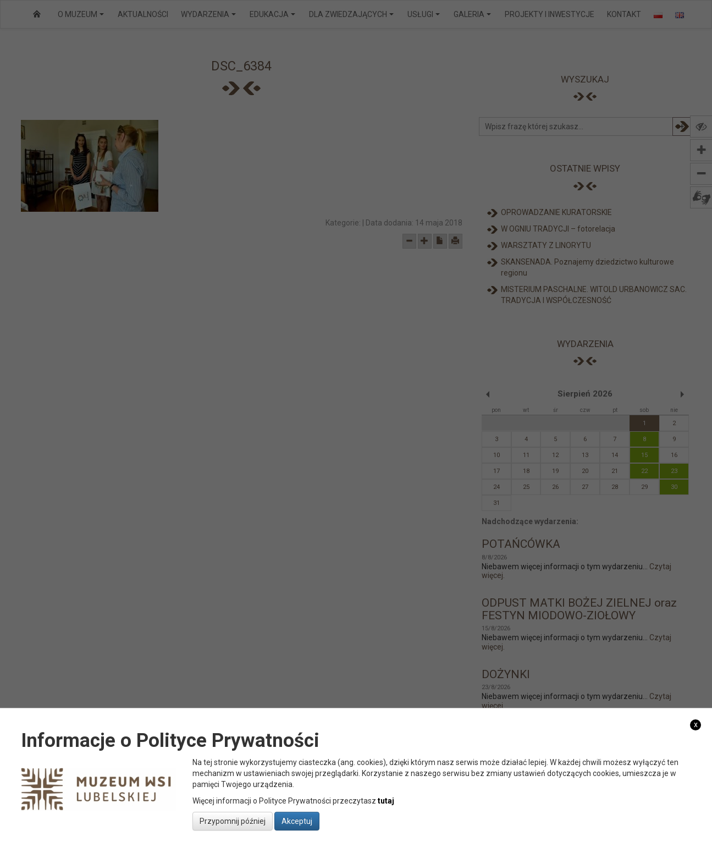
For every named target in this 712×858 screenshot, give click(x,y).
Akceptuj (297, 821)
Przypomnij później (233, 821)
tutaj (386, 800)
